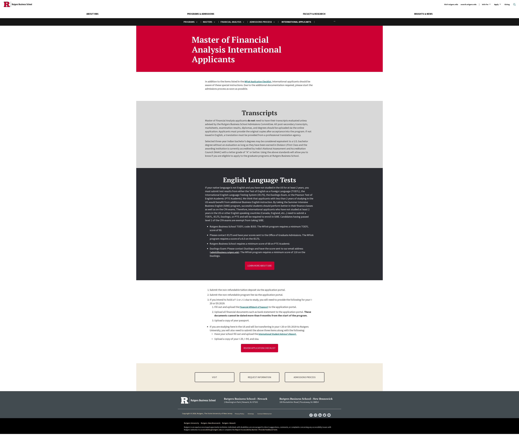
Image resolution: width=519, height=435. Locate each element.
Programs (189, 21)
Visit (214, 378)
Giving (507, 4)
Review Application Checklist (259, 348)
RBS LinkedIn (319, 413)
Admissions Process (261, 21)
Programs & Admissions (200, 13)
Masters (207, 21)
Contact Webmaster (265, 414)
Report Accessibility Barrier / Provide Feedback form (256, 431)
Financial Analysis (231, 21)
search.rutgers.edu (468, 4)
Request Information (259, 378)
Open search (514, 4)
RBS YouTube (329, 413)
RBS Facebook (309, 413)
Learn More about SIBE (259, 266)
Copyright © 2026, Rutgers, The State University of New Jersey (207, 414)
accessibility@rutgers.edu (211, 431)
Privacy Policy (239, 414)
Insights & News (423, 13)
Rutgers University (191, 424)
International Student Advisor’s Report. (280, 334)
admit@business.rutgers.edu (227, 252)
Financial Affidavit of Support (256, 307)
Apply (496, 5)
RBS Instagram (314, 413)
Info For (485, 5)
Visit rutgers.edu (451, 4)
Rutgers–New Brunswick (210, 424)
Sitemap (251, 414)
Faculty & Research (314, 13)
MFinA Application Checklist (260, 81)
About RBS (92, 13)
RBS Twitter (324, 413)
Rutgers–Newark (228, 424)
